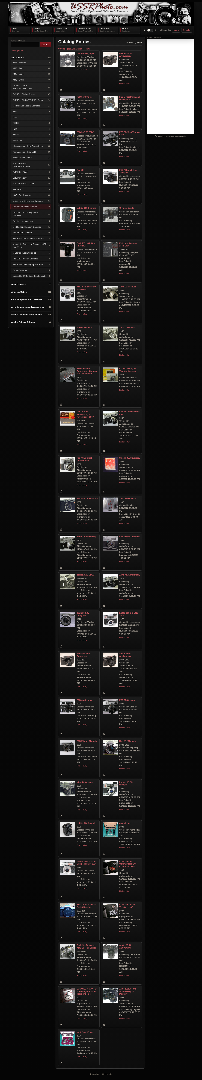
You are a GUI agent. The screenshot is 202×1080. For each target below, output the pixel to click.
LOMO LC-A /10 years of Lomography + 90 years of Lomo (87, 991)
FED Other (31, 140)
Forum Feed (62, 29)
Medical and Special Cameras (31, 105)
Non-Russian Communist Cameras (31, 238)
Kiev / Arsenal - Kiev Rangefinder (31, 146)
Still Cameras (31, 57)
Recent (86, 49)
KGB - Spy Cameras (31, 195)
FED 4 (31, 129)
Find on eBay (82, 69)
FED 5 (31, 134)
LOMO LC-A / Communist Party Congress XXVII (127, 864)
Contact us (94, 1074)
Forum (37, 29)
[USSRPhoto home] (101, 14)
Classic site (107, 1074)
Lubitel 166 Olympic (86, 208)
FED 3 (31, 123)
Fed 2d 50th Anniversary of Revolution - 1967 (85, 414)
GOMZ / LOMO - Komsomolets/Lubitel (31, 87)
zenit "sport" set (84, 1032)
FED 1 (31, 111)
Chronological (64, 49)
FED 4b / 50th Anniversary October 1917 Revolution (87, 371)
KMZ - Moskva (31, 62)
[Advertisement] (170, 86)
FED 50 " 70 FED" (85, 132)
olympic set (125, 823)
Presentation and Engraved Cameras (31, 213)
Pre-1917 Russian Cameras (31, 258)
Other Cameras (31, 270)
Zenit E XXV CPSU (86, 575)
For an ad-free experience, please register (170, 136)
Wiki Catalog (84, 29)
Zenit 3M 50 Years (128, 498)
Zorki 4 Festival (84, 327)
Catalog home (17, 51)
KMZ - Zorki (31, 74)
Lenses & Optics (31, 292)
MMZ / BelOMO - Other (31, 183)
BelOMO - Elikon (31, 172)
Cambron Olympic (85, 53)
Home (14, 29)
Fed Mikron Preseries (129, 536)
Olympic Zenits (126, 208)
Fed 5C (80, 170)
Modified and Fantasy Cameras (31, 227)
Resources (105, 29)
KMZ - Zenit (31, 68)
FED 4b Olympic (84, 700)
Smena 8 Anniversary (129, 458)
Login (176, 30)
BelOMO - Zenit (31, 178)
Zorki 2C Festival (127, 287)
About (125, 29)
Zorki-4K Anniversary (129, 575)
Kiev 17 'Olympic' (127, 741)
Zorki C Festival (127, 327)
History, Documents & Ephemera (31, 314)
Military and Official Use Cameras (31, 201)
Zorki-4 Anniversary (86, 536)
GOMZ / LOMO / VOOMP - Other (31, 100)
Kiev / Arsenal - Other (31, 157)
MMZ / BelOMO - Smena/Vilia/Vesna (31, 164)
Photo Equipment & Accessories (31, 299)
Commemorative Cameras (31, 206)
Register (187, 30)
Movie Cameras (31, 284)
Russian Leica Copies (31, 221)
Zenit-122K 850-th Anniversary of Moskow (127, 991)
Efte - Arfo (31, 189)
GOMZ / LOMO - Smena (31, 94)
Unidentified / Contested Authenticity (31, 276)
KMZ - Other (31, 79)
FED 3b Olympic (84, 97)
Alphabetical (76, 49)
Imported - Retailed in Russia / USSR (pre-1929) (31, 245)
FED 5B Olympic (127, 700)
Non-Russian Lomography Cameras (31, 264)
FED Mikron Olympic (87, 741)
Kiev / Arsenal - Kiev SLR (31, 152)
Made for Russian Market (31, 253)
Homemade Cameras (31, 232)
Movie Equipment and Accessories (31, 307)
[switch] (150, 30)
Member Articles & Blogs (31, 322)
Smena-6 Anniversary (87, 498)
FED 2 (31, 117)
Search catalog (18, 41)
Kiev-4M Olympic (85, 782)
